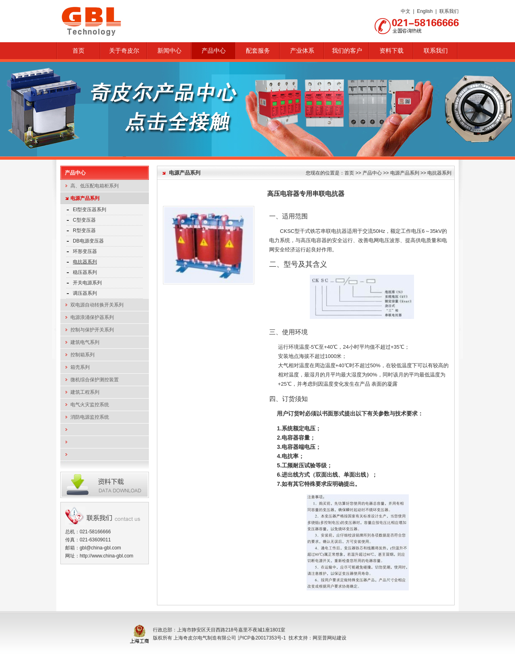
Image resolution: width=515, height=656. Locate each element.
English (425, 11)
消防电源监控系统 (89, 417)
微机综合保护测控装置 (94, 379)
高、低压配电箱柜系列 (94, 186)
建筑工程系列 (84, 392)
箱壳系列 (80, 367)
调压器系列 (85, 293)
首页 (78, 50)
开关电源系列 (87, 283)
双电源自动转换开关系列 (97, 305)
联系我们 (449, 11)
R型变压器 (84, 230)
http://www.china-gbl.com (106, 556)
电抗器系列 (85, 262)
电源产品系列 (84, 198)
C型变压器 (84, 220)
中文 (405, 11)
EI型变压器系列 (89, 209)
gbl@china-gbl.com (100, 548)
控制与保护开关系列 (92, 330)
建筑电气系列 (84, 342)
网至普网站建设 (329, 638)
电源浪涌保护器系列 (92, 317)
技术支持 (298, 638)
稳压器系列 (85, 272)
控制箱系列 (82, 355)
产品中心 (372, 173)
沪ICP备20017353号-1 (262, 638)
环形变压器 (85, 251)
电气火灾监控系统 (89, 404)
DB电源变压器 (88, 241)
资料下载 (391, 50)
